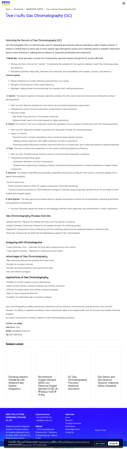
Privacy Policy (27, 445)
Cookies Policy (41, 445)
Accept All (114, 443)
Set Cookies (100, 443)
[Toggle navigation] (124, 3)
